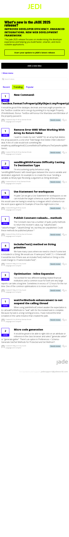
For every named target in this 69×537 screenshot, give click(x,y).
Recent (6, 87)
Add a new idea (34, 66)
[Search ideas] (34, 79)
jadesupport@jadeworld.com (54, 371)
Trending (18, 87)
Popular (30, 87)
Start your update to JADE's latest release (34, 52)
